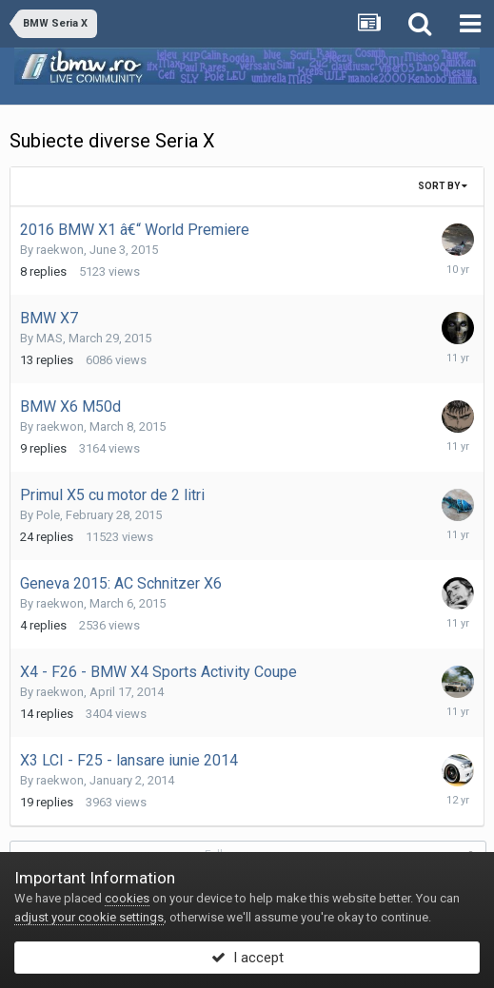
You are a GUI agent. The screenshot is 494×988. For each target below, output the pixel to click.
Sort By (442, 186)
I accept (247, 957)
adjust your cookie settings (89, 917)
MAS (49, 338)
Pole (48, 515)
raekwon (60, 249)
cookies (127, 898)
